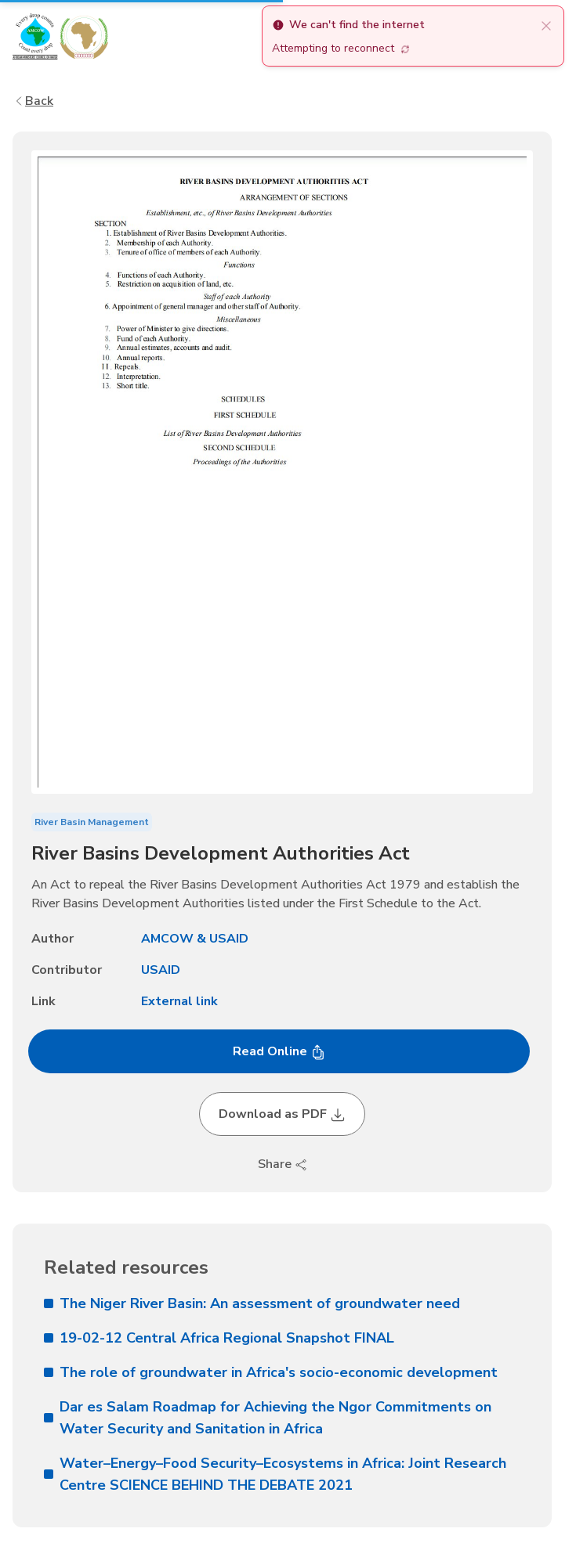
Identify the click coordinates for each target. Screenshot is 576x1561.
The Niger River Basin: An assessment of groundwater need (252, 1303)
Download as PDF (282, 1114)
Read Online (279, 1051)
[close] (546, 25)
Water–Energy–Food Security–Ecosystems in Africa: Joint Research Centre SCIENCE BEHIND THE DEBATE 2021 (275, 1474)
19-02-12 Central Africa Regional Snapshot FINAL (219, 1337)
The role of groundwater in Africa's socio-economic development (271, 1372)
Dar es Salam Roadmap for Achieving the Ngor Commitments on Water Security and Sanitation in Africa (267, 1417)
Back (33, 101)
